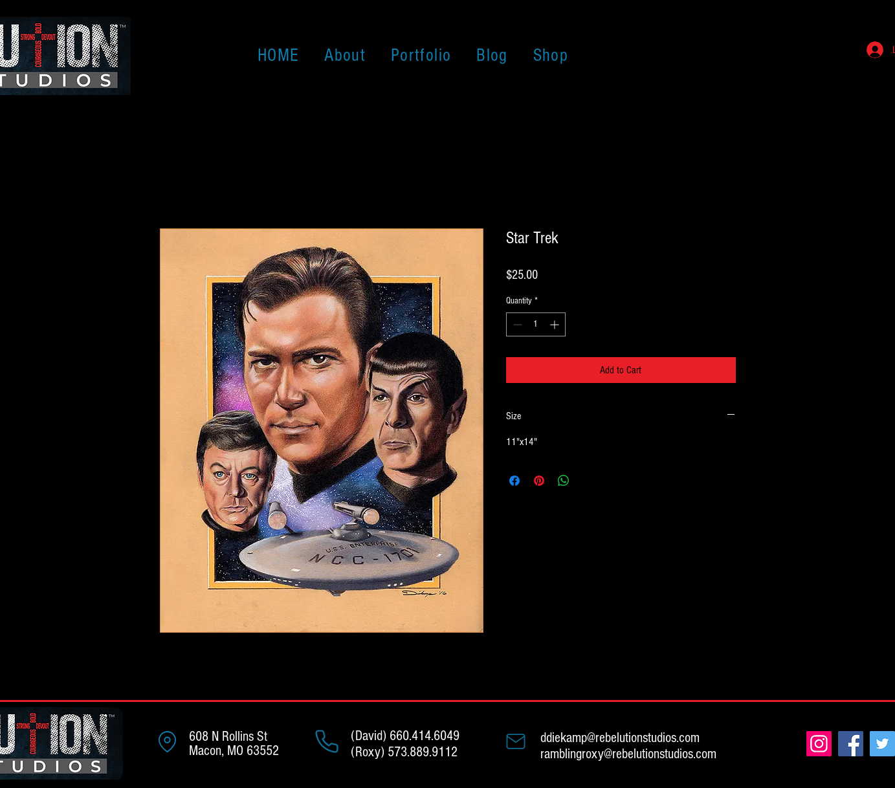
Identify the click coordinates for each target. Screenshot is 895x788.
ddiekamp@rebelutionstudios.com (620, 738)
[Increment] (555, 324)
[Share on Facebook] (514, 480)
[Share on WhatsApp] (563, 480)
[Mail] (516, 741)
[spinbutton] (535, 324)
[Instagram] (819, 743)
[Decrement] (516, 324)
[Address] (168, 741)
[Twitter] (882, 743)
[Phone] (327, 741)
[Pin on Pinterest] (539, 480)
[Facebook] (850, 743)
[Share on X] (588, 480)
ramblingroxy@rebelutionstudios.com (628, 754)
